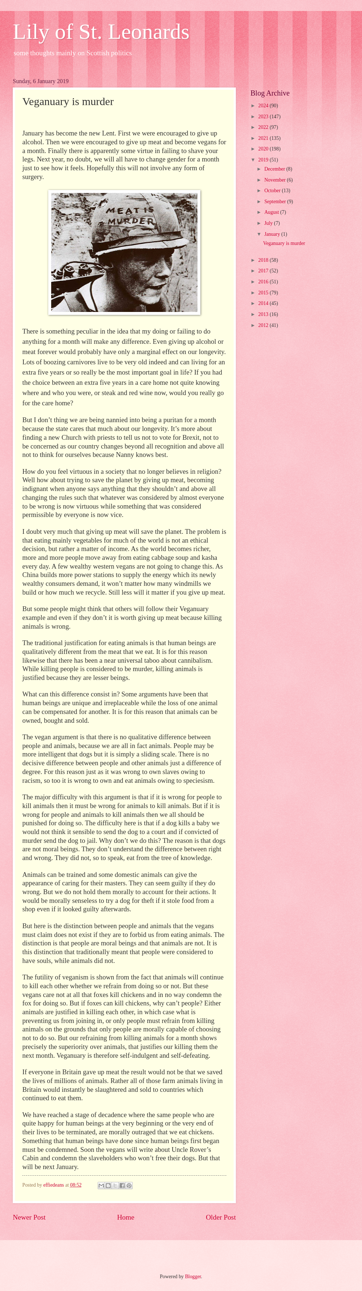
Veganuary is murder (284, 243)
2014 (263, 303)
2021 (263, 138)
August (272, 212)
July (269, 223)
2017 (263, 271)
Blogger (193, 1276)
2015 (263, 292)
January (272, 234)
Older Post (221, 1217)
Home (125, 1217)
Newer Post (29, 1217)
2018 (263, 260)
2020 (263, 149)
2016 (263, 281)
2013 (263, 314)
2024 (263, 105)
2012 (263, 325)
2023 (263, 116)
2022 (263, 127)
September (275, 201)
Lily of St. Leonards (101, 31)
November (275, 180)
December (275, 169)
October (273, 190)
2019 (263, 160)
